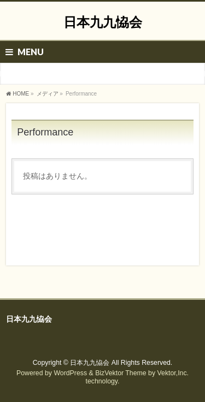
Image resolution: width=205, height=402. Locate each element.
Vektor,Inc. (173, 373)
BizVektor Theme (121, 373)
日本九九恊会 (102, 22)
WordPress (70, 373)
